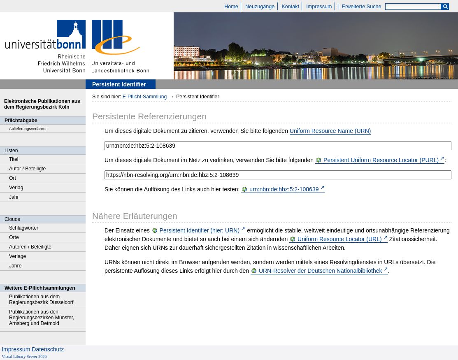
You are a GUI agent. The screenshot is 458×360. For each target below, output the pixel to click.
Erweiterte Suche (361, 6)
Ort (12, 178)
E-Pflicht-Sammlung (145, 97)
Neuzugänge (259, 6)
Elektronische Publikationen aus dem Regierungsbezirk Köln (42, 104)
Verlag (16, 187)
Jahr (14, 197)
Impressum (319, 6)
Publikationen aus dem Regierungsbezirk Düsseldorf (41, 299)
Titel (14, 159)
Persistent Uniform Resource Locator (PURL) (381, 160)
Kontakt (290, 6)
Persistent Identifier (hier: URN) (200, 230)
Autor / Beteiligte (27, 169)
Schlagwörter (23, 228)
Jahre (15, 266)
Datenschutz (48, 349)
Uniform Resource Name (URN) (330, 131)
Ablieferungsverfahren (28, 128)
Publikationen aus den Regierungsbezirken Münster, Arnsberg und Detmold (41, 317)
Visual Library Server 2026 (24, 356)
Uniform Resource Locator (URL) (340, 239)
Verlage (17, 256)
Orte (14, 237)
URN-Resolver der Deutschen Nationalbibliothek (320, 270)
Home (231, 6)
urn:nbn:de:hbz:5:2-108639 (284, 189)
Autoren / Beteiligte (30, 247)
